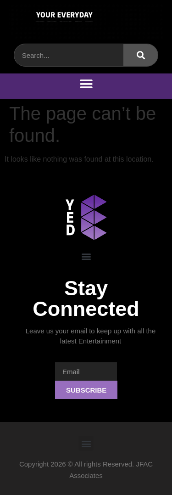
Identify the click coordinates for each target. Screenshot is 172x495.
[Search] (140, 55)
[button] (86, 83)
